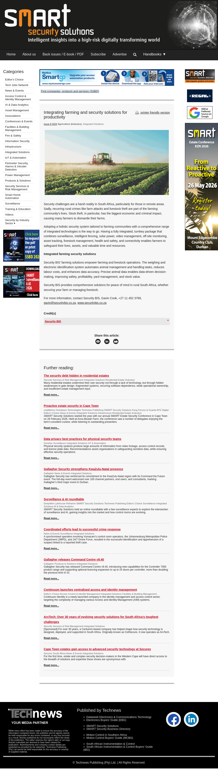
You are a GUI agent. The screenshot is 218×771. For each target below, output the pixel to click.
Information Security (17, 141)
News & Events (14, 90)
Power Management (17, 175)
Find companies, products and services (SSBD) (70, 91)
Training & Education (18, 209)
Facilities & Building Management (17, 128)
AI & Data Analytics (17, 104)
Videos (9, 214)
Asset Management (17, 110)
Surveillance (12, 203)
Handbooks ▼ (154, 54)
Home (11, 54)
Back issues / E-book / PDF (63, 54)
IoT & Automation (15, 157)
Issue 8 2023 (50, 124)
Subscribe (98, 54)
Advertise (120, 54)
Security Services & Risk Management (17, 188)
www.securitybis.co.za (91, 302)
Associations (13, 115)
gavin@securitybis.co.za (60, 302)
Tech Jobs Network (16, 85)
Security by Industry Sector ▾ (17, 221)
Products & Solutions (18, 180)
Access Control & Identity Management (18, 97)
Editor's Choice (14, 79)
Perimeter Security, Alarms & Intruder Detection (16, 166)
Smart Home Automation (13, 196)
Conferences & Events (18, 121)
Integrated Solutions (17, 152)
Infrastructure (13, 146)
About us (29, 54)
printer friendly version (152, 112)
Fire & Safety (13, 135)
